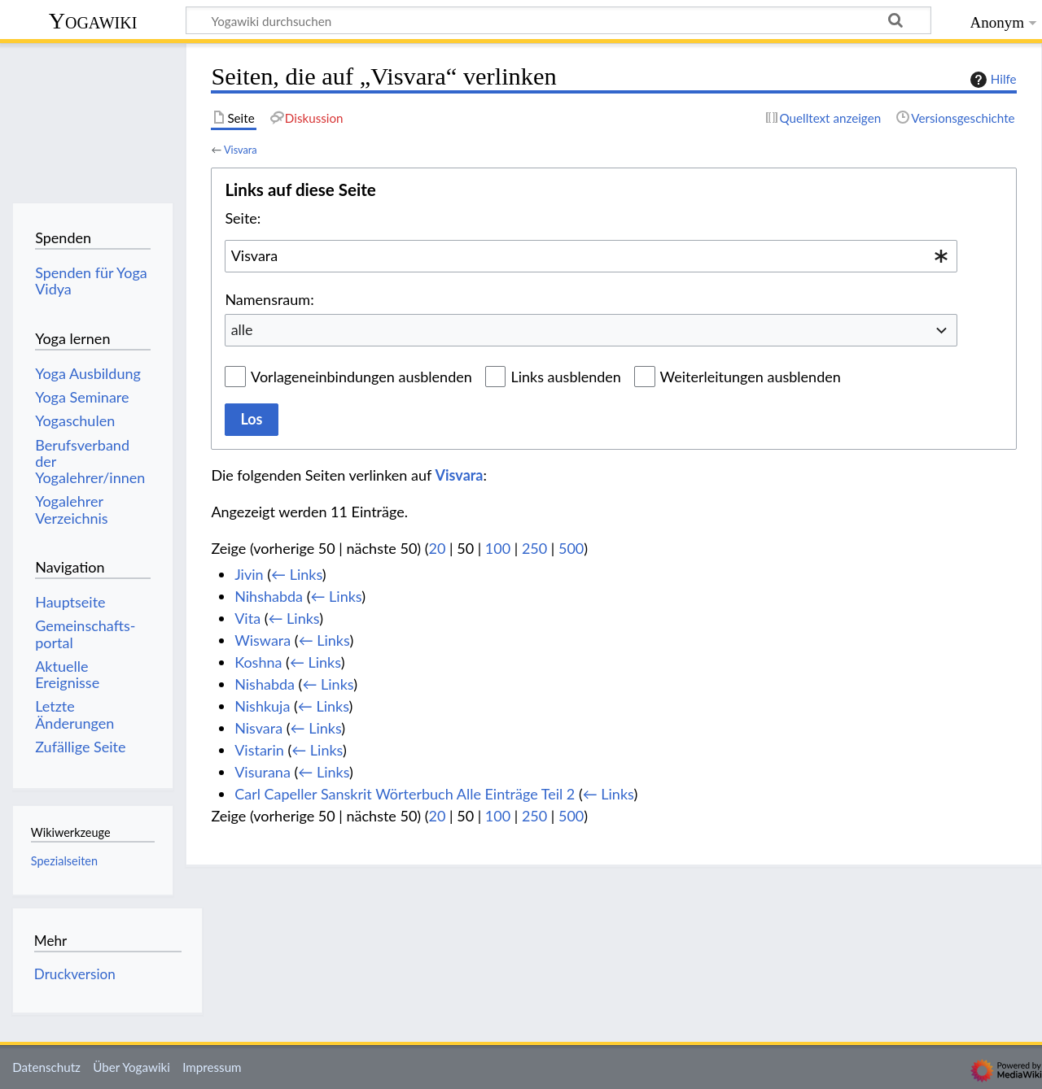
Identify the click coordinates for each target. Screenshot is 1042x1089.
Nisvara (258, 728)
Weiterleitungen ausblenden (750, 377)
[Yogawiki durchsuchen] (558, 20)
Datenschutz (46, 1067)
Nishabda (264, 684)
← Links (296, 574)
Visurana (262, 772)
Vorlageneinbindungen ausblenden (361, 377)
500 (571, 548)
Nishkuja (262, 706)
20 (437, 548)
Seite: (242, 218)
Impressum (212, 1067)
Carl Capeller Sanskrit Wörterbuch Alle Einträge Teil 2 (404, 794)
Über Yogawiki (131, 1067)
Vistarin (259, 750)
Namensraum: (269, 299)
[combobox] (591, 256)
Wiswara (262, 640)
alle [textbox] (242, 329)
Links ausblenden (565, 377)
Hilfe (991, 80)
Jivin (248, 574)
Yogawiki (93, 20)
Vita (247, 618)
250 (534, 548)
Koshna (258, 662)
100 (497, 548)
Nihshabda (268, 596)
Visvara (240, 149)
